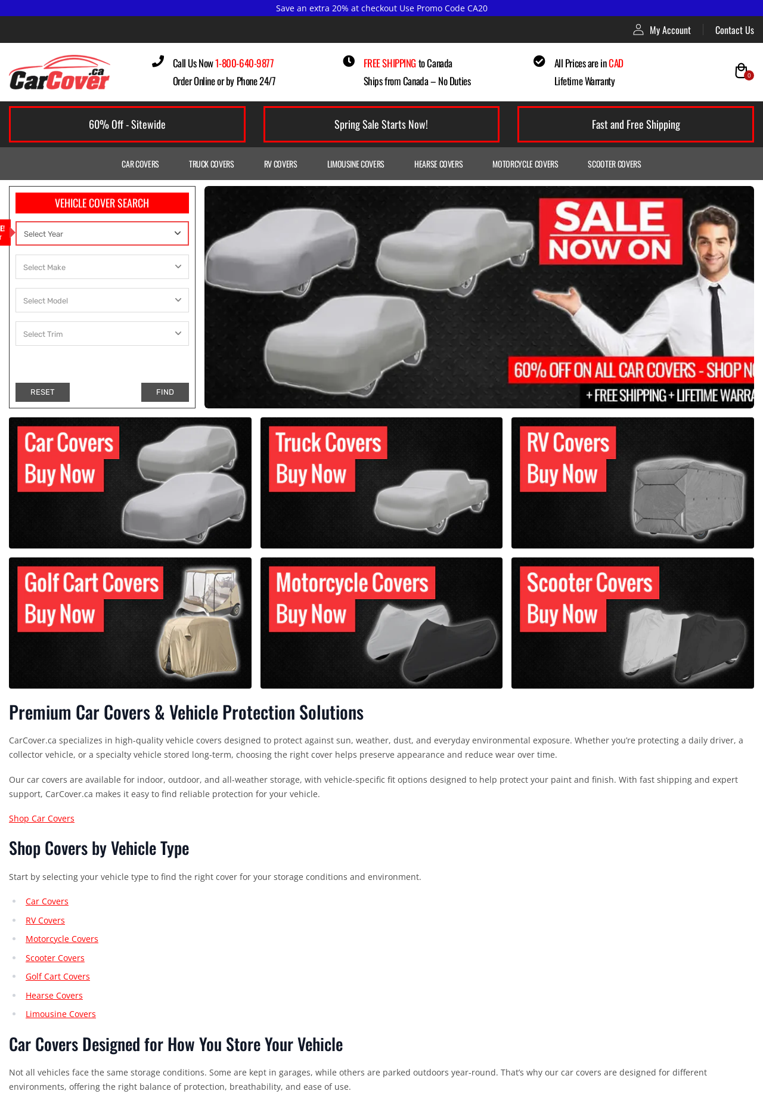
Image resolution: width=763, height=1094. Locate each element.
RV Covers (280, 163)
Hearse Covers (438, 163)
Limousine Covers (355, 163)
